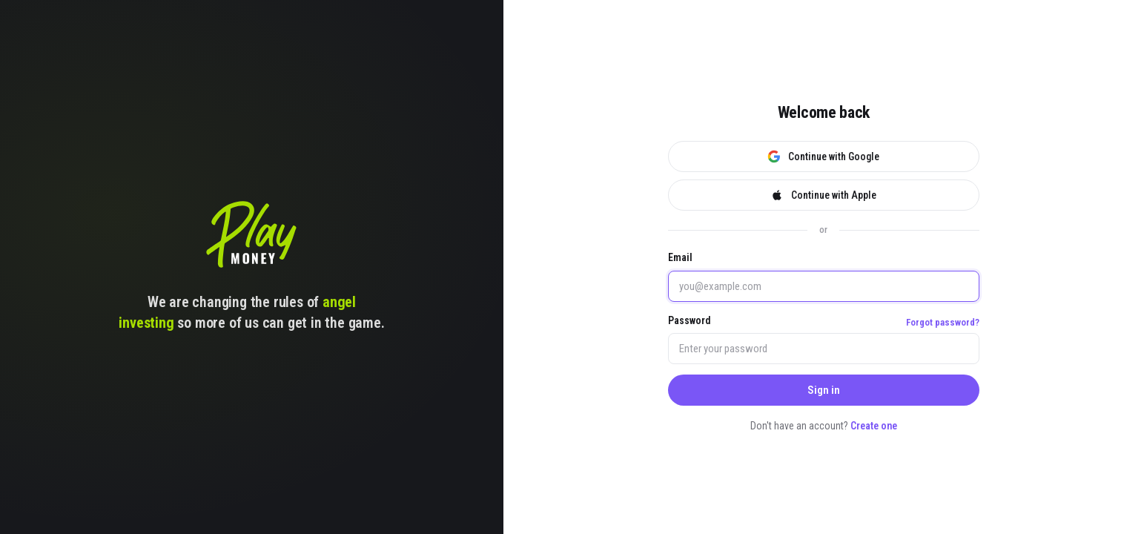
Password (689, 320)
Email (680, 257)
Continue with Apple (823, 195)
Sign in (823, 390)
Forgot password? (942, 322)
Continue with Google (823, 156)
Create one (873, 426)
